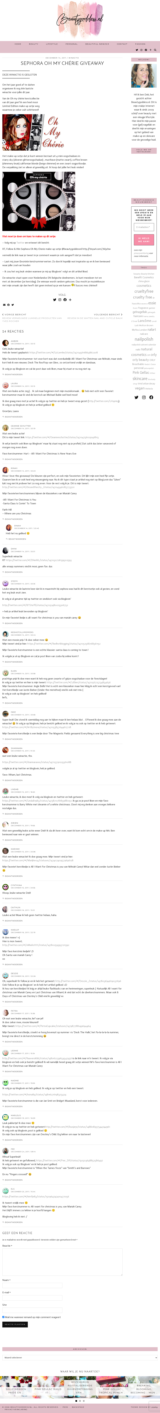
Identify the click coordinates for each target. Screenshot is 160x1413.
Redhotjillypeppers (22, 632)
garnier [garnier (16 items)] (152, 308)
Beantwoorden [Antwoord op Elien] (14, 703)
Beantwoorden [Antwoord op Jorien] (14, 840)
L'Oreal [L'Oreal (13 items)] (134, 321)
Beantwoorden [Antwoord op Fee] (14, 1180)
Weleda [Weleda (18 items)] (149, 388)
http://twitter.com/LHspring (104, 401)
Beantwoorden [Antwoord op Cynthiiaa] (14, 898)
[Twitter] (137, 50)
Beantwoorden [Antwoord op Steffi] (14, 623)
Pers (65, 1407)
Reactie (7, 1245)
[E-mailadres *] (144, 227)
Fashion (140, 44)
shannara (16, 748)
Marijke (15, 849)
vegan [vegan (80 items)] (140, 388)
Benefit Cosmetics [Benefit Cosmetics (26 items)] (144, 277)
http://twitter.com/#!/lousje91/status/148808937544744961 (77, 1126)
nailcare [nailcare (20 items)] (144, 334)
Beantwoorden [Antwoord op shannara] (14, 780)
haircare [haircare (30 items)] (138, 316)
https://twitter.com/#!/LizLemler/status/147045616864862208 (64, 352)
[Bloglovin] (151, 50)
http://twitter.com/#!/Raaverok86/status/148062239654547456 (37, 1058)
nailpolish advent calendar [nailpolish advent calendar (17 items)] (144, 344)
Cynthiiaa (16, 885)
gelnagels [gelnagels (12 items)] (151, 312)
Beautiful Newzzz (97, 44)
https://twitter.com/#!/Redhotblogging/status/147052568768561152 (63, 643)
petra (14, 1011)
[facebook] (151, 397)
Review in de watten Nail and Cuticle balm (95, 316)
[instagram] (144, 397)
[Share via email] (4, 305)
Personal (72, 44)
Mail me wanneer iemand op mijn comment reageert (31, 1321)
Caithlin (15, 907)
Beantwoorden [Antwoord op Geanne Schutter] (14, 459)
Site (4, 1304)
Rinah (14, 468)
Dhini (14, 549)
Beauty (33, 44)
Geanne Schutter (21, 426)
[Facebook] (146, 50)
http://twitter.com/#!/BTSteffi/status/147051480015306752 (35, 605)
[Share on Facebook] (9, 305)
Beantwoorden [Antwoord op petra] (14, 1042)
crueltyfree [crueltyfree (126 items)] (144, 291)
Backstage (78, 1407)
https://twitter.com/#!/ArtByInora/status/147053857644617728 (36, 727)
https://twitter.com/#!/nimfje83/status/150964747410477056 (35, 1196)
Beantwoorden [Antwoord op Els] (14, 1222)
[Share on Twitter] (13, 305)
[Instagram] (141, 50)
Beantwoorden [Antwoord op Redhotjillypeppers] (14, 662)
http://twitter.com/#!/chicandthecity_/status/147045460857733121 (38, 487)
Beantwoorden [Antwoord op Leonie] (14, 1071)
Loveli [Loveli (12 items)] (154, 321)
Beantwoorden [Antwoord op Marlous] (14, 1140)
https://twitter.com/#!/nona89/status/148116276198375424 (34, 1094)
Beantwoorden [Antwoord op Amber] (14, 374)
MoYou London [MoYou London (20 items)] (139, 329)
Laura (14, 383)
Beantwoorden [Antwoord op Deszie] (14, 1002)
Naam (6, 1280)
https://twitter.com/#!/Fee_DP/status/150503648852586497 (69, 1160)
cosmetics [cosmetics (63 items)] (144, 285)
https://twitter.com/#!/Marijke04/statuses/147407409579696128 (37, 860)
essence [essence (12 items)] (144, 304)
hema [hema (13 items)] (145, 316)
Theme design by (144, 1407)
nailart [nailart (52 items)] (152, 329)
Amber (14, 341)
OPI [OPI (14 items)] (148, 355)
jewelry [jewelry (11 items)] (152, 316)
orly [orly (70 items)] (154, 355)
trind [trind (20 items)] (140, 383)
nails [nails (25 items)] (138, 349)
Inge (13, 712)
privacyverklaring (141, 253)
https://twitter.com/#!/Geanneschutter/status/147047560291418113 (62, 437)
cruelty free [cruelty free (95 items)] (142, 297)
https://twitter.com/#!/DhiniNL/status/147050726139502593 (39, 560)
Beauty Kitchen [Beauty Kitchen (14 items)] (147, 274)
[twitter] (136, 397)
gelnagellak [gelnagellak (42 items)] (140, 312)
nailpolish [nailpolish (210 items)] (144, 339)
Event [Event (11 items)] (135, 308)
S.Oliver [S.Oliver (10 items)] (152, 373)
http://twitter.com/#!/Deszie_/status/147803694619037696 (88, 981)
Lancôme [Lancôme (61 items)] (144, 321)
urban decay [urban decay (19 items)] (149, 383)
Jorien (14, 823)
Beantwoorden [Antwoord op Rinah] (14, 519)
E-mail (6, 1292)
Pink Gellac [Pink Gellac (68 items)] (141, 372)
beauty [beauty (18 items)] (137, 274)
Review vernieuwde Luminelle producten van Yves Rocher (32, 317)
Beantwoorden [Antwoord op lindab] (14, 814)
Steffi (14, 581)
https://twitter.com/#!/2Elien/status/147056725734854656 (79, 682)
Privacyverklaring (16, 1409)
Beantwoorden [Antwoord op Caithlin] (14, 921)
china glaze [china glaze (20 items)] (144, 281)
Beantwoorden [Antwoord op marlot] (14, 964)
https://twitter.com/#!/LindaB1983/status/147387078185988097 (37, 800)
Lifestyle (52, 44)
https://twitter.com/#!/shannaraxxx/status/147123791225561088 (36, 762)
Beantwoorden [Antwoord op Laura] (14, 417)
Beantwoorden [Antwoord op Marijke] (14, 876)
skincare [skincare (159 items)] (140, 378)
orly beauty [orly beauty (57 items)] (140, 360)
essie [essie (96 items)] (152, 303)
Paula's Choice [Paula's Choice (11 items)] (150, 364)
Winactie (74, 58)
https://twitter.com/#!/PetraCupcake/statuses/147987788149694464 (53, 1026)
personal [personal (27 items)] (138, 368)
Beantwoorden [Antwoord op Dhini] (14, 572)
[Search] (155, 50)
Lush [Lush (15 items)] (137, 325)
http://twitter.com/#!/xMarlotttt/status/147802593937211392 (35, 945)
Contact (122, 44)
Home (18, 44)
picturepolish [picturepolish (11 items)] (149, 368)
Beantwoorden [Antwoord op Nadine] (14, 1106)
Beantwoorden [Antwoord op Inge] (14, 739)
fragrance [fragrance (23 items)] (143, 307)
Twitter (20, 242)
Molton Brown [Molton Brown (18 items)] (146, 325)
